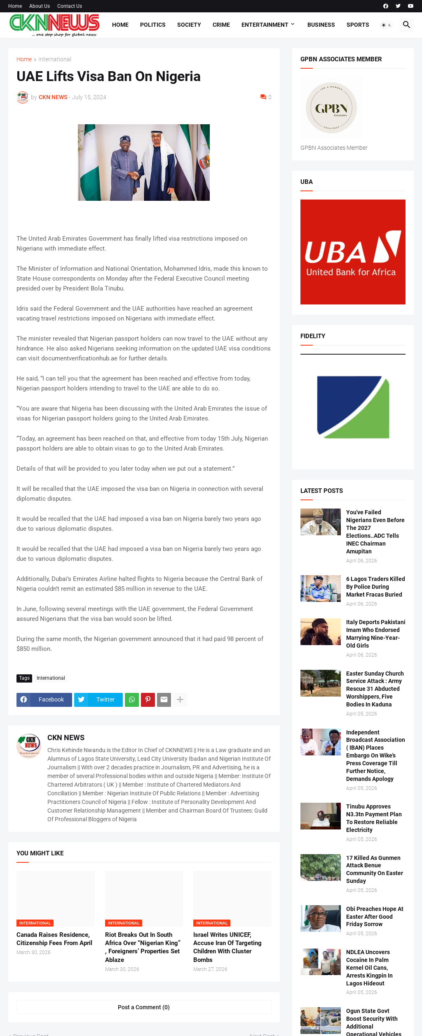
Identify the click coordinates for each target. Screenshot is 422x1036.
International (54, 59)
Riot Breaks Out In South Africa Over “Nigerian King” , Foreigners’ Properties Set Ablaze (143, 947)
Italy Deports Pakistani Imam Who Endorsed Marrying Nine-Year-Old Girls (376, 634)
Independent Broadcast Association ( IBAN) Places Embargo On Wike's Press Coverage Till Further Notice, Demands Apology (375, 755)
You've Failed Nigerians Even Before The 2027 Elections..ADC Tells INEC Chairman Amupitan (375, 531)
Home (15, 6)
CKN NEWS (65, 737)
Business (321, 24)
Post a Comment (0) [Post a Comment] (144, 1007)
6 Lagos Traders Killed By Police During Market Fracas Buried (375, 587)
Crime (221, 24)
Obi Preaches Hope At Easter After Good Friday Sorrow (374, 917)
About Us (39, 6)
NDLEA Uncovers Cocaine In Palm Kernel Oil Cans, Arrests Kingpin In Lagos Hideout (369, 968)
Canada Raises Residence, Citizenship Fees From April (54, 939)
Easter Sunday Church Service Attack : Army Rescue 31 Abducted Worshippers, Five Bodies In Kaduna (375, 689)
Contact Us (69, 6)
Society (189, 24)
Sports (358, 24)
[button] (387, 25)
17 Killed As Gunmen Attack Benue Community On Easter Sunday (374, 870)
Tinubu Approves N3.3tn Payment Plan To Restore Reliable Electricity (374, 818)
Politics (153, 24)
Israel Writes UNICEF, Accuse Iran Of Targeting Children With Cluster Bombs (227, 947)
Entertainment (264, 24)
